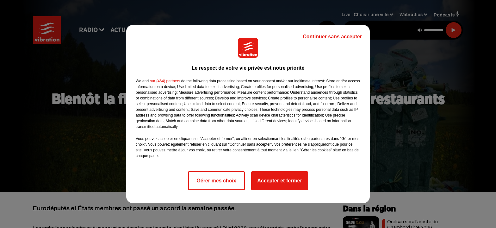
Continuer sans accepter (332, 36)
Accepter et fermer (279, 180)
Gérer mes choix (216, 180)
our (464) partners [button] (165, 81)
